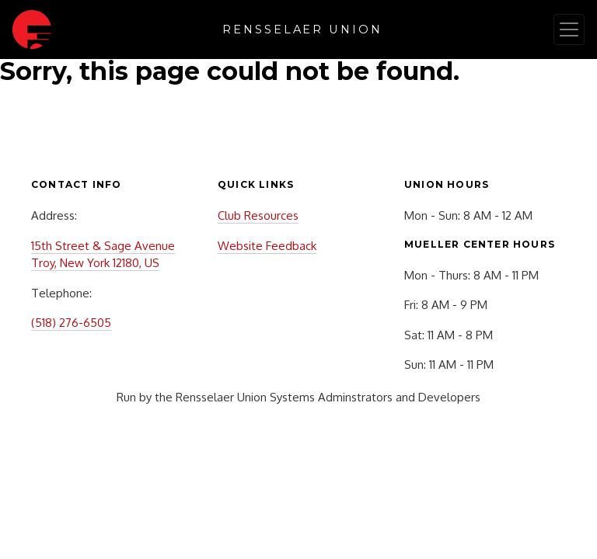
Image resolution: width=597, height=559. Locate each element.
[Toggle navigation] (569, 29)
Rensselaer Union (302, 29)
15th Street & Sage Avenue (103, 245)
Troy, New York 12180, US (95, 262)
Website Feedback (267, 245)
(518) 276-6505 (71, 322)
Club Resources (258, 215)
